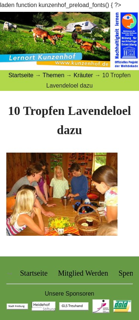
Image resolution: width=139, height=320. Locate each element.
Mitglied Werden (83, 273)
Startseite (33, 273)
